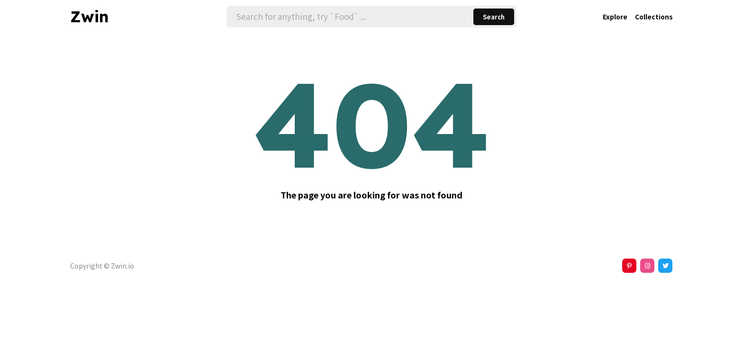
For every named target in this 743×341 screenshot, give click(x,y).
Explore (615, 16)
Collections (654, 16)
